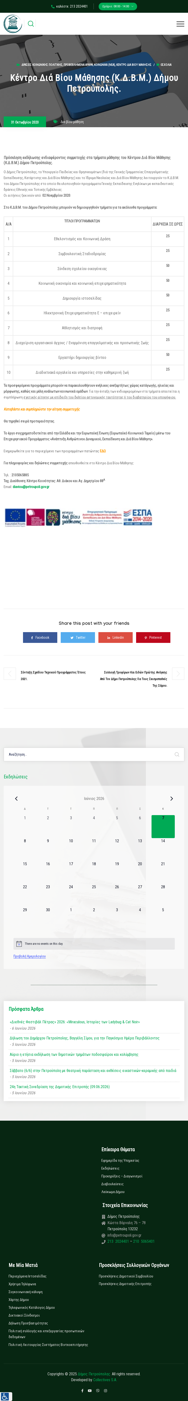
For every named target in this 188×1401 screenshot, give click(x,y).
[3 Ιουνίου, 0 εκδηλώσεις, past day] (70, 826)
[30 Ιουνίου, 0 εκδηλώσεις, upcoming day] (47, 918)
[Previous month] (16, 798)
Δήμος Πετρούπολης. (94, 1374)
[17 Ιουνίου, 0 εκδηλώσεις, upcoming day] (70, 872)
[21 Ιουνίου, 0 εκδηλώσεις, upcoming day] (163, 872)
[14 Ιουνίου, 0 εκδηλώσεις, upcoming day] (163, 849)
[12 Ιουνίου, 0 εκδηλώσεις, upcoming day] (117, 849)
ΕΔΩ (103, 451)
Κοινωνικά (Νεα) (104, 65)
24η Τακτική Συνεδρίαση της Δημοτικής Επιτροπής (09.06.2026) (60, 1086)
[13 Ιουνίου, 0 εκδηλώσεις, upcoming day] (140, 849)
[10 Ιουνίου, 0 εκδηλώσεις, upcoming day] (70, 849)
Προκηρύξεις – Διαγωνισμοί (121, 1176)
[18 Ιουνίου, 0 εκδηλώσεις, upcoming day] (94, 872)
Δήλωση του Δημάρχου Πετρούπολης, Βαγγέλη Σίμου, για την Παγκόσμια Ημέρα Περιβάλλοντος (85, 1038)
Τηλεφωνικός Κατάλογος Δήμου (32, 1307)
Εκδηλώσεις (110, 1168)
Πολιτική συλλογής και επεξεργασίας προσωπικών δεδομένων (46, 1334)
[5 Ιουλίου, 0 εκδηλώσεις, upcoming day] (163, 918)
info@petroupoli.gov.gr (124, 1235)
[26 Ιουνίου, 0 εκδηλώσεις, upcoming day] (117, 895)
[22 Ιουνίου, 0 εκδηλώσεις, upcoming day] (24, 895)
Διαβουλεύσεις (112, 1184)
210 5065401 (143, 1241)
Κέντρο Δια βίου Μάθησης (134, 65)
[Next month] (172, 798)
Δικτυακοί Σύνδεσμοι (24, 1315)
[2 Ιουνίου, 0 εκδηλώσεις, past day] (47, 826)
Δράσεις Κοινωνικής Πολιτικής (42, 65)
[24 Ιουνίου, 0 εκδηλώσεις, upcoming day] (70, 895)
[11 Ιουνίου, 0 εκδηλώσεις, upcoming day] (94, 849)
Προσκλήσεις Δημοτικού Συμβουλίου (126, 1276)
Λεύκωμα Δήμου (113, 1192)
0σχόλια (163, 65)
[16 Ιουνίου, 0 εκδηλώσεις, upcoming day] (47, 872)
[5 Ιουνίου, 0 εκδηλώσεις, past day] (117, 826)
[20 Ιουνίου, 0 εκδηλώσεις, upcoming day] (140, 872)
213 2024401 (118, 1241)
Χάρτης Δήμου (19, 1300)
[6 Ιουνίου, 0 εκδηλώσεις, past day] (140, 826)
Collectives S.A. (105, 1380)
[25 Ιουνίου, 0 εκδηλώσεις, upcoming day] (94, 895)
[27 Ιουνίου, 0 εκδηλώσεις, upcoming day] (140, 895)
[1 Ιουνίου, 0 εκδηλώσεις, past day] (24, 826)
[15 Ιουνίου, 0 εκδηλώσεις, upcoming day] (24, 872)
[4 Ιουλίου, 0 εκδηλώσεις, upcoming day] (140, 918)
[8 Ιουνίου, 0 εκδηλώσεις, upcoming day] (24, 849)
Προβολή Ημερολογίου (29, 956)
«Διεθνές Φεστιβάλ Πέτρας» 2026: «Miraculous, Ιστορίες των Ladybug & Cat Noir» (75, 1022)
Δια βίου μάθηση (72, 122)
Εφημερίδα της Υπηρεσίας (120, 1160)
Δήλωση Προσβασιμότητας (28, 1323)
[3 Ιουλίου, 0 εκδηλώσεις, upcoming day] (117, 918)
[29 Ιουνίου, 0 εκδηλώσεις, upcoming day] (24, 918)
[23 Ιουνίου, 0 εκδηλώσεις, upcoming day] (47, 895)
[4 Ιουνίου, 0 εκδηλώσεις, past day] (94, 826)
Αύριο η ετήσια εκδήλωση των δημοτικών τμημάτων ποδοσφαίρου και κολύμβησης (74, 1054)
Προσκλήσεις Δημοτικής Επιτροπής (125, 1284)
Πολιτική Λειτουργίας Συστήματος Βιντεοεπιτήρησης (48, 1345)
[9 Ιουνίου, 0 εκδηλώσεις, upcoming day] (47, 849)
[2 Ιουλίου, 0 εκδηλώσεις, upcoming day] (94, 918)
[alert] (94, 944)
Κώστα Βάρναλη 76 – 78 (126, 1222)
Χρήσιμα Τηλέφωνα (22, 1284)
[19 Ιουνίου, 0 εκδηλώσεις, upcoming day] (117, 872)
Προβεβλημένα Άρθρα (78, 65)
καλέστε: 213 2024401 (69, 6)
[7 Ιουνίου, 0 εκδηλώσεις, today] (163, 826)
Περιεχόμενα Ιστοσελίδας (28, 1276)
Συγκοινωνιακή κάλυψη (26, 1292)
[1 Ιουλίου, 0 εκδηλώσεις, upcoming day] (70, 918)
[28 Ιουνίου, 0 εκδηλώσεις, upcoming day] (163, 895)
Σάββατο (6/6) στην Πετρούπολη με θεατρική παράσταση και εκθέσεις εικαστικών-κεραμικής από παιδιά (93, 1070)
